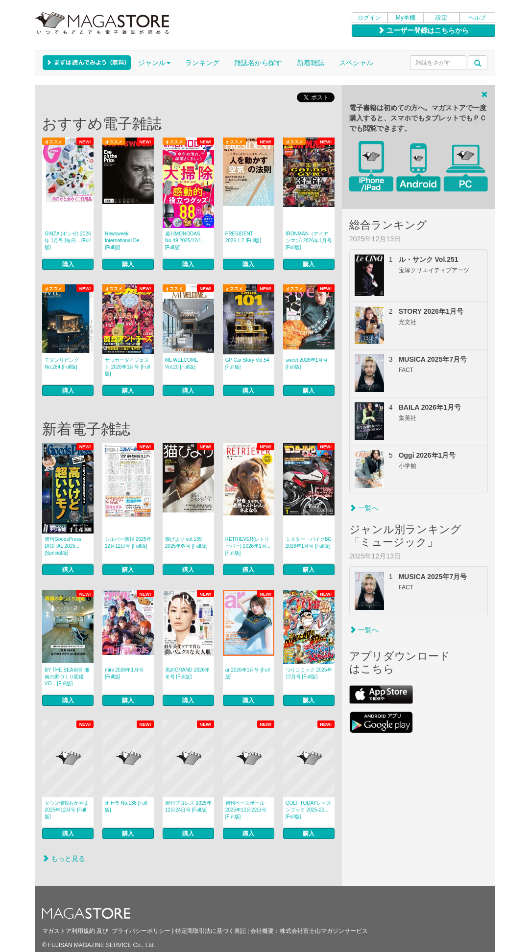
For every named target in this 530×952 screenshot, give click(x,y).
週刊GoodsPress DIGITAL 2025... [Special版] (63, 546)
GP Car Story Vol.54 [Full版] (247, 363)
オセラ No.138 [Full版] (126, 806)
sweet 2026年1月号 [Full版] (307, 363)
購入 (68, 264)
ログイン (369, 17)
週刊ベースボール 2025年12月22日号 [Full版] (246, 809)
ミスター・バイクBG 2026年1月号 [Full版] (309, 542)
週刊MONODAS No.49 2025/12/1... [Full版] (185, 240)
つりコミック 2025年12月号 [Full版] (309, 673)
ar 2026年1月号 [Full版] (247, 673)
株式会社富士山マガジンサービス (324, 931)
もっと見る (63, 858)
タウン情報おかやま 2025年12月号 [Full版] (67, 809)
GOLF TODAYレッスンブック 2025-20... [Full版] (308, 809)
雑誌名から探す (258, 63)
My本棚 (405, 17)
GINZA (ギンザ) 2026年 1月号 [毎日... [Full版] (68, 240)
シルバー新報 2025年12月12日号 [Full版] (128, 542)
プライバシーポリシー (141, 931)
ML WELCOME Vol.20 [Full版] (181, 363)
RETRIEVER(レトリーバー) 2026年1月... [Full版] (247, 546)
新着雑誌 (310, 63)
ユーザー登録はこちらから (423, 30)
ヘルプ (477, 17)
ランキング (202, 63)
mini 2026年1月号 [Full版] (124, 673)
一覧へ (364, 508)
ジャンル (154, 63)
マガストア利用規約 (68, 931)
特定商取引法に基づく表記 (210, 931)
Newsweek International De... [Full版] (124, 240)
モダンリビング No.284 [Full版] (62, 363)
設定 (441, 17)
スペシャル (356, 63)
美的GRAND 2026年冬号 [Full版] (187, 673)
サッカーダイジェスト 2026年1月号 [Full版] (127, 366)
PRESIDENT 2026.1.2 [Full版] (243, 237)
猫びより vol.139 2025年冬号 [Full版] (186, 542)
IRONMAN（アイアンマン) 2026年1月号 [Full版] (309, 240)
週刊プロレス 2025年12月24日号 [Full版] (188, 806)
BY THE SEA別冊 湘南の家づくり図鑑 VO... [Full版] (67, 676)
